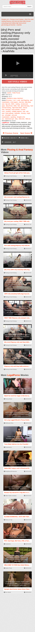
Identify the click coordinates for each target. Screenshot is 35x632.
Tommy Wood (8, 399)
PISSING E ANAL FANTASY (15, 98)
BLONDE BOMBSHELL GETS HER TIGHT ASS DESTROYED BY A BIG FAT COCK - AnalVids (17, 511)
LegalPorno (13, 375)
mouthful (8, 111)
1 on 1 (14, 100)
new (24, 111)
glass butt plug (25, 106)
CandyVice (7, 544)
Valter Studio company (10, 495)
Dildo (15, 106)
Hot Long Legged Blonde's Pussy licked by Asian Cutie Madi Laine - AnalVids (17, 414)
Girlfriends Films (8, 423)
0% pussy (9, 100)
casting (17, 104)
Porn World (7, 592)
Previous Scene (11, 133)
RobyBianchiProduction (10, 471)
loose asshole (16, 109)
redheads (17, 113)
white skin (21, 119)
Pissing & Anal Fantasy (20, 149)
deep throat (9, 106)
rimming (23, 113)
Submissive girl (9, 119)
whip (16, 119)
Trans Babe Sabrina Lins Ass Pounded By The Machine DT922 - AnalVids (17, 438)
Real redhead (9, 113)
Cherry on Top (8, 520)
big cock (7, 104)
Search (29, 6)
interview (7, 109)
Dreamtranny (8, 447)
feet (19, 106)
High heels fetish (17, 107)
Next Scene (26, 133)
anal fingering (25, 100)
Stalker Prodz (8, 568)
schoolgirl (7, 115)
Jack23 (9, 93)
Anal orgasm (14, 102)
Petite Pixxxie (16, 93)
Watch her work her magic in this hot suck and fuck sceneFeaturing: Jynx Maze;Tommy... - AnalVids (17, 390)
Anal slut (21, 102)
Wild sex (27, 119)
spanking (13, 117)
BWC (12, 104)
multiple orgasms (17, 111)
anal (18, 100)
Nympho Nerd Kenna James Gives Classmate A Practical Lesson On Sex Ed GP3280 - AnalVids (17, 583)
